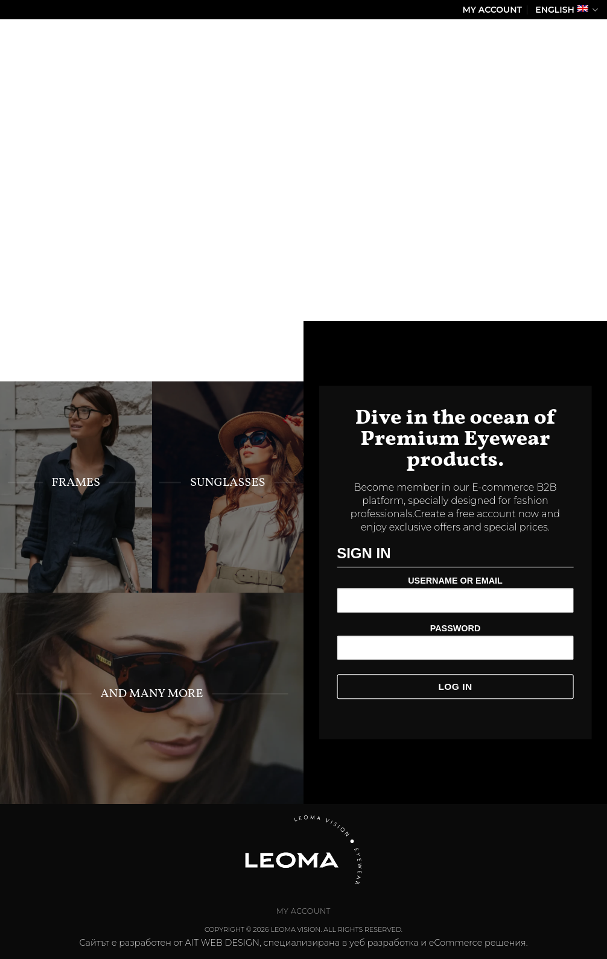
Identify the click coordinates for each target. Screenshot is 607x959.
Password (455, 628)
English (566, 10)
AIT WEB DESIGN (222, 942)
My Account (492, 9)
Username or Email (455, 581)
